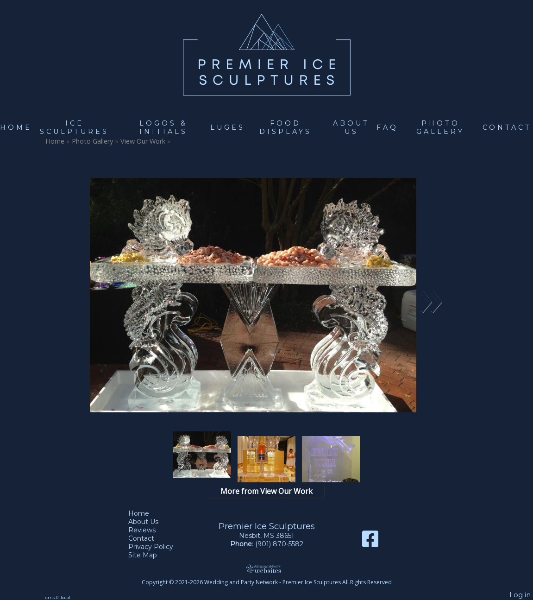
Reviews (149, 530)
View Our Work (142, 141)
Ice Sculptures (74, 127)
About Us (351, 127)
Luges (227, 127)
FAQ (387, 127)
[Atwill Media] (266, 568)
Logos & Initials (163, 127)
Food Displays (285, 127)
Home (16, 127)
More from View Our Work (266, 491)
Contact (507, 127)
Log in (520, 595)
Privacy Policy (157, 547)
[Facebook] (370, 542)
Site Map (149, 555)
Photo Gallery (440, 127)
